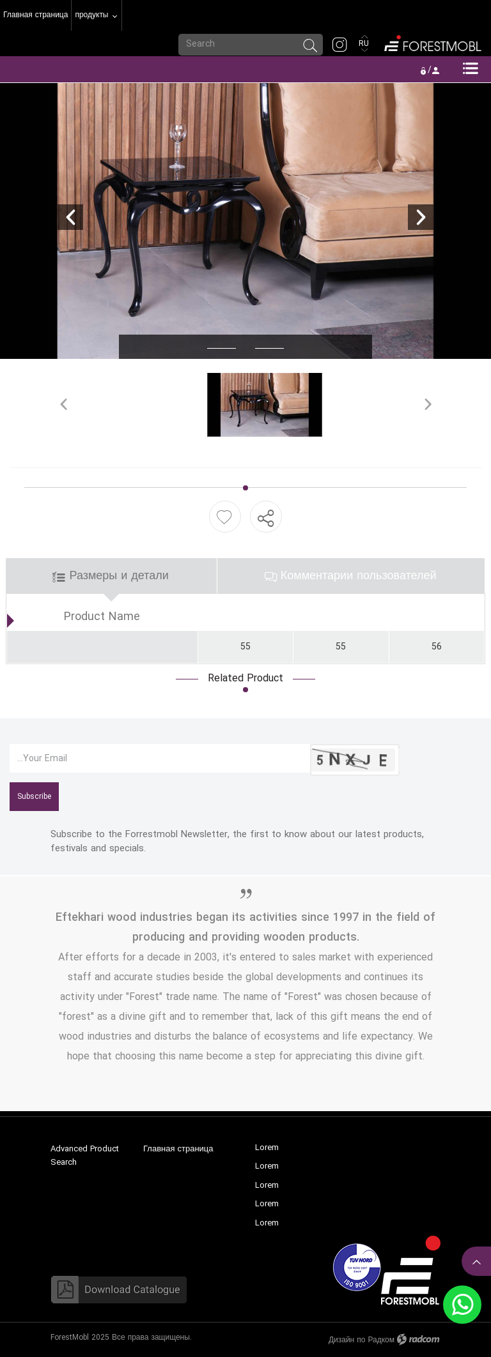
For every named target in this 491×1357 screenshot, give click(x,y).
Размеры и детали (110, 576)
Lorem (267, 1148)
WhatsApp (462, 1305)
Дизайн (341, 1340)
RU (365, 43)
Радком (381, 1340)
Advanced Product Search (85, 1156)
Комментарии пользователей (351, 576)
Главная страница (178, 1149)
